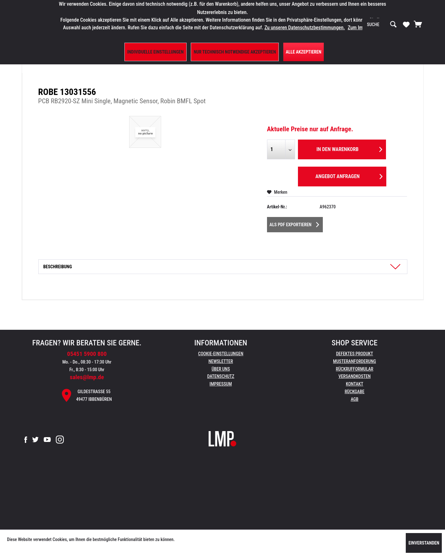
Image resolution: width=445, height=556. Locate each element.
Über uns (220, 369)
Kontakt (354, 383)
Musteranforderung (354, 361)
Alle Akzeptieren (304, 51)
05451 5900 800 (87, 353)
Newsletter (220, 361)
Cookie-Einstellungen (220, 353)
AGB (354, 399)
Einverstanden (423, 542)
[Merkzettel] (406, 24)
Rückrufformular (354, 369)
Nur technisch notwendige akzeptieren (235, 51)
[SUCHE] (382, 24)
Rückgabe (354, 391)
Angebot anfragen (348, 175)
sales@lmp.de (87, 377)
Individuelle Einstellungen (155, 51)
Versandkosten (354, 376)
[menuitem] (382, 24)
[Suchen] (393, 24)
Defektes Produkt (354, 353)
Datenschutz (220, 376)
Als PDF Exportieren (294, 223)
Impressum (221, 383)
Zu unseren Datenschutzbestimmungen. (304, 28)
